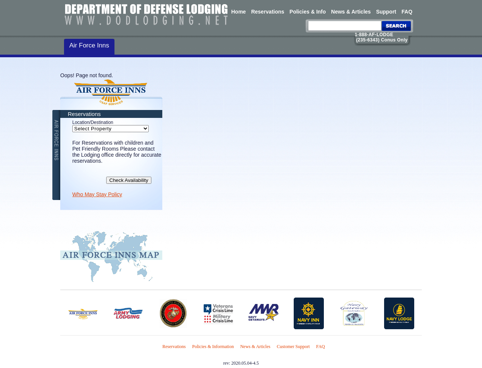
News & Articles (351, 12)
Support (386, 12)
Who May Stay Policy (97, 194)
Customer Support (293, 346)
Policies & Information (213, 346)
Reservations (267, 12)
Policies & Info (308, 12)
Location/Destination (92, 122)
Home (238, 12)
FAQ (406, 12)
